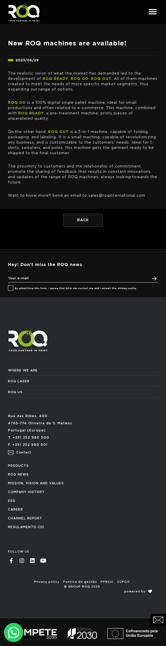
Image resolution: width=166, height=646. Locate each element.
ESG (11, 500)
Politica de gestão (80, 581)
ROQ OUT (101, 79)
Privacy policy (127, 288)
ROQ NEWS (18, 474)
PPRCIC (107, 581)
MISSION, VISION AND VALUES (36, 483)
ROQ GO (80, 79)
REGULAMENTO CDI (26, 527)
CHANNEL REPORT (25, 518)
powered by (138, 591)
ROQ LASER (19, 381)
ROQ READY (55, 79)
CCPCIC (123, 581)
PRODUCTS (18, 465)
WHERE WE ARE (23, 370)
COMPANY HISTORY (26, 492)
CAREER (15, 509)
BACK (83, 220)
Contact (19, 452)
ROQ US (15, 392)
